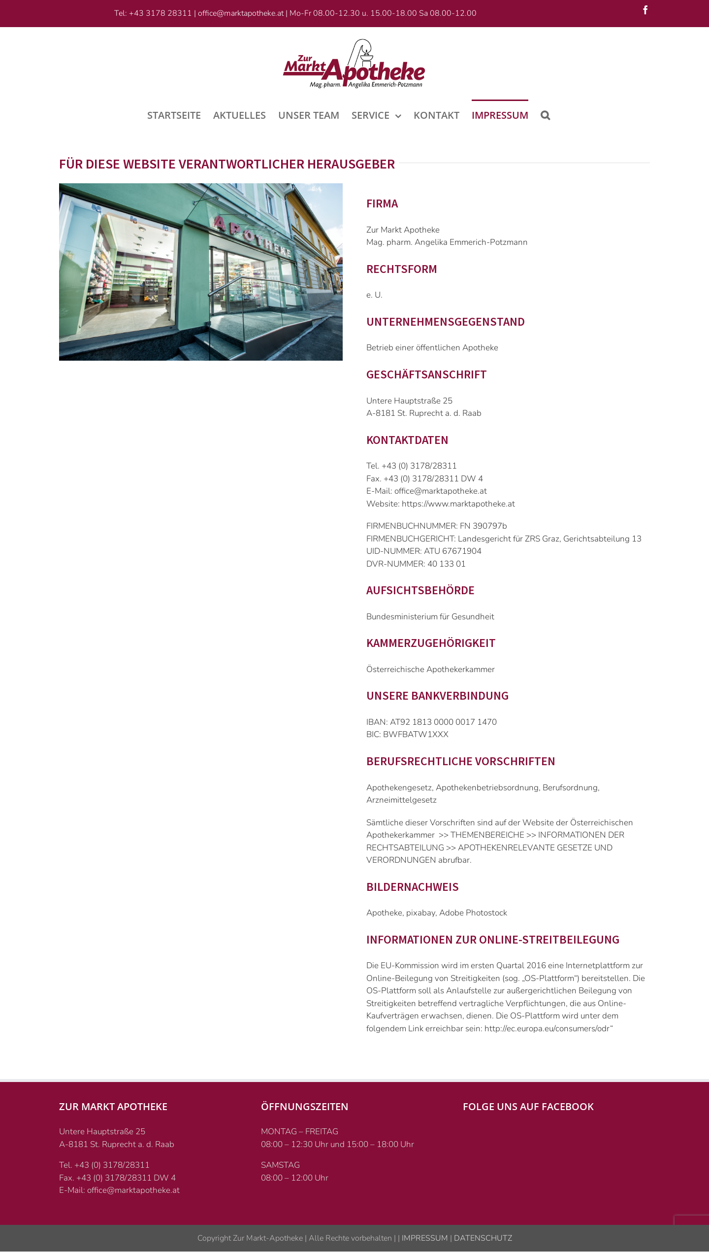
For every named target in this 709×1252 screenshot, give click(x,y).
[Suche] (545, 114)
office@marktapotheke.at (241, 13)
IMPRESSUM (424, 1238)
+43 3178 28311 (160, 13)
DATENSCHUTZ (482, 1238)
